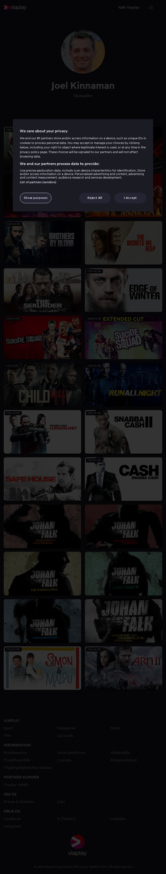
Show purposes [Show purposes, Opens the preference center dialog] (35, 198)
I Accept (130, 198)
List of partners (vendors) (38, 182)
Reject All (94, 198)
